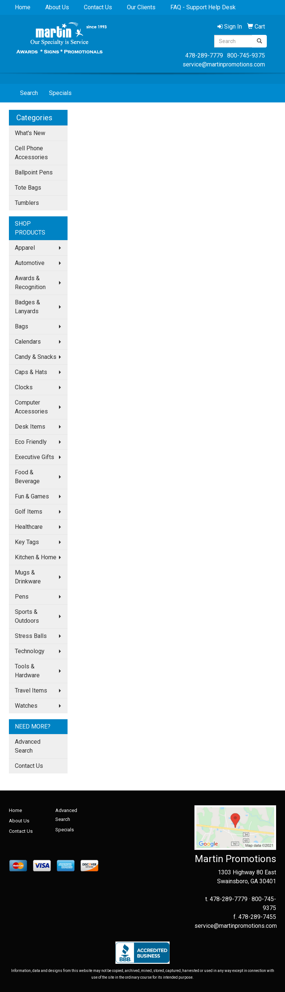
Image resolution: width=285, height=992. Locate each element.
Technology (30, 651)
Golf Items (28, 511)
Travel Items (31, 690)
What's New (30, 133)
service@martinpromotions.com (224, 64)
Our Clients (141, 7)
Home (22, 7)
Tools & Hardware (27, 671)
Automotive (30, 262)
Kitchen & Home (35, 557)
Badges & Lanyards (27, 307)
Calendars (28, 341)
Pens (22, 596)
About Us (57, 7)
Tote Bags (28, 187)
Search (29, 92)
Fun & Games (32, 496)
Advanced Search (27, 746)
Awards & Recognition (30, 283)
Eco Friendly (31, 441)
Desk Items (30, 426)
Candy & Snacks (35, 356)
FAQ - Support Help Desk (203, 7)
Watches (26, 705)
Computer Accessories (31, 407)
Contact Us (98, 7)
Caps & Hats (31, 372)
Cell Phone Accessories (31, 153)
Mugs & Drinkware (28, 577)
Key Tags (27, 542)
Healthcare (29, 526)
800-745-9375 (246, 55)
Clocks (24, 387)
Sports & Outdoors (27, 616)
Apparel (25, 247)
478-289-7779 (204, 55)
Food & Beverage (27, 477)
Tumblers (27, 202)
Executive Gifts (34, 457)
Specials (60, 92)
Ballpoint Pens (34, 172)
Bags (21, 326)
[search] (259, 41)
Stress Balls (31, 635)
